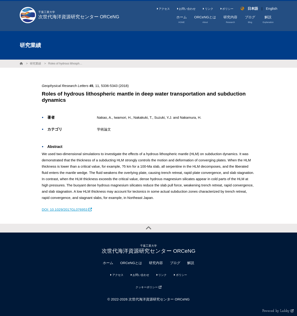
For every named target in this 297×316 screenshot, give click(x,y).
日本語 (253, 8)
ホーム (108, 263)
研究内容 (156, 263)
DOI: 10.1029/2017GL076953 (67, 209)
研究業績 (35, 63)
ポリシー (226, 8)
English (271, 8)
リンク (208, 8)
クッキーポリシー (148, 287)
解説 (190, 263)
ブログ (175, 263)
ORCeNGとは (131, 263)
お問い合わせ (186, 8)
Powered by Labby (278, 311)
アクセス (163, 8)
